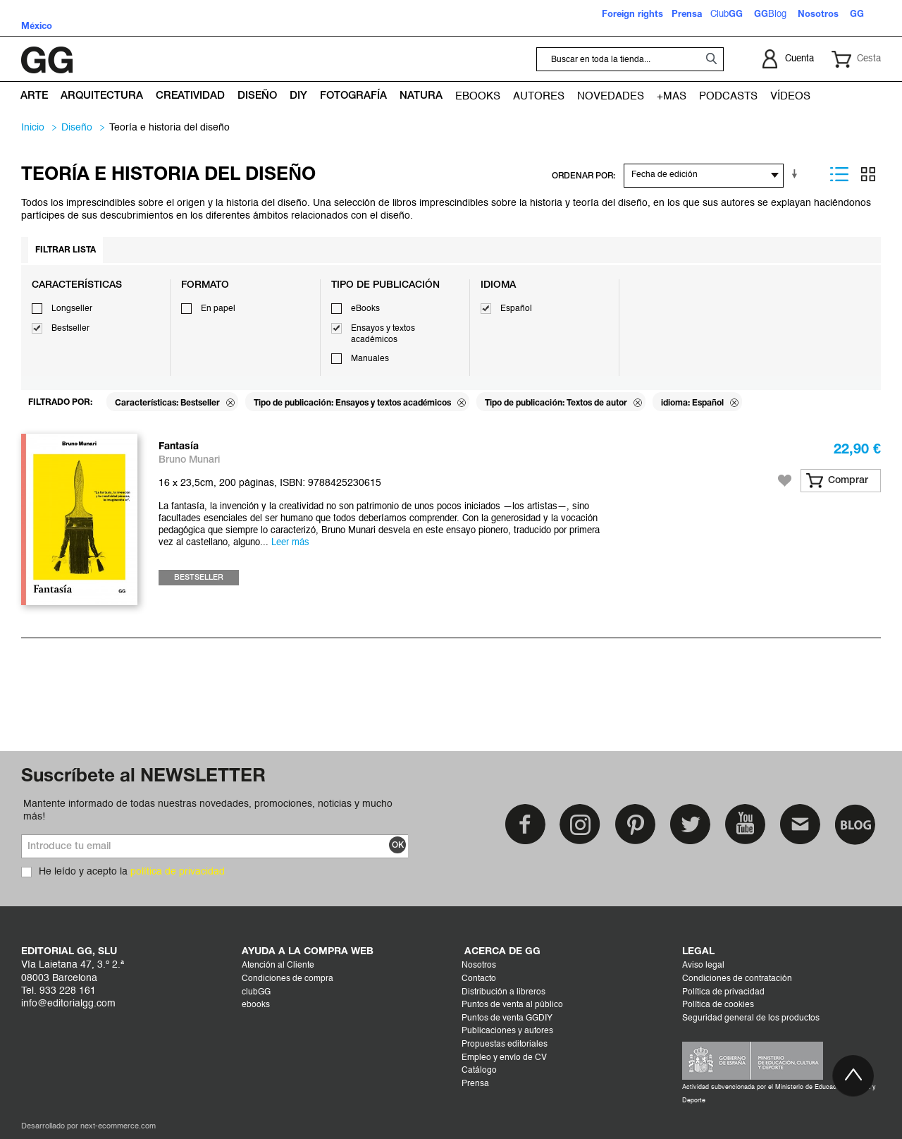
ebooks (256, 1005)
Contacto (479, 979)
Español (516, 309)
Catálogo (479, 1070)
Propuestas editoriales (505, 1044)
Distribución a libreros (503, 992)
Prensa (475, 1084)
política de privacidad (177, 872)
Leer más (290, 542)
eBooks (365, 309)
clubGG (256, 992)
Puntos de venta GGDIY (507, 1018)
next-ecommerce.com (118, 1127)
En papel (218, 309)
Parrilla (868, 174)
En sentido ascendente (797, 174)
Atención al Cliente (278, 965)
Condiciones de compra (287, 979)
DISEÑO (76, 128)
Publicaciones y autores (507, 1031)
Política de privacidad (723, 992)
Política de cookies (718, 1005)
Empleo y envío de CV (504, 1058)
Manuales (370, 359)
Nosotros (479, 965)
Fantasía (179, 446)
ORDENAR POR (582, 176)
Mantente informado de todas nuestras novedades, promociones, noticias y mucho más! (208, 810)
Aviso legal (703, 965)
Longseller (71, 309)
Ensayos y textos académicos (383, 334)
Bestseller (70, 328)
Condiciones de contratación (737, 979)
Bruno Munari (189, 460)
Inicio (32, 128)
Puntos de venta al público (512, 1005)
